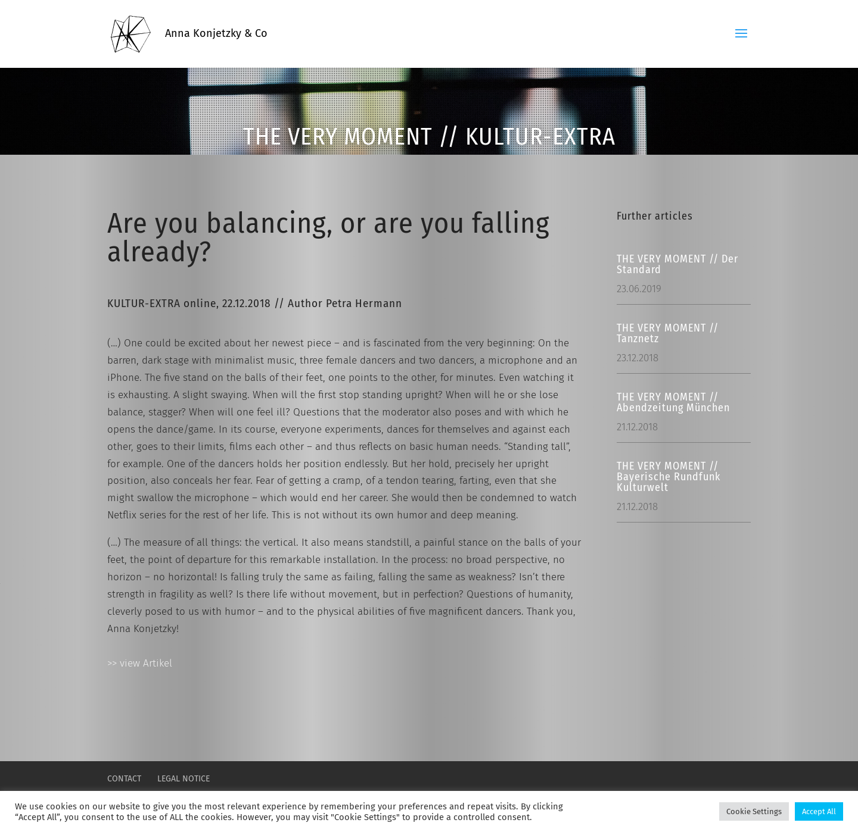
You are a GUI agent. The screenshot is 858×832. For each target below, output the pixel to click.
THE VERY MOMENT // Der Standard (677, 264)
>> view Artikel (139, 663)
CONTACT (124, 779)
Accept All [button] (819, 811)
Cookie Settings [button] (754, 811)
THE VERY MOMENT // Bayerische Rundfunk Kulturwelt (668, 476)
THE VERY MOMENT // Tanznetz (668, 333)
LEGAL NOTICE (183, 779)
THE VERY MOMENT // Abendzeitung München (673, 402)
